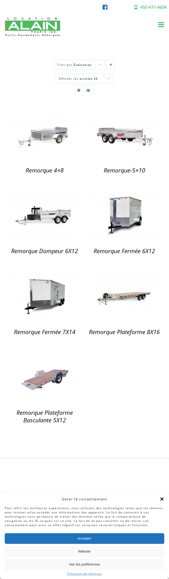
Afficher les (78, 79)
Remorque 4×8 (45, 170)
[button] (162, 499)
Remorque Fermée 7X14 (44, 332)
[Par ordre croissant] (110, 65)
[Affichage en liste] (88, 90)
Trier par (74, 65)
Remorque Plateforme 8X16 (124, 332)
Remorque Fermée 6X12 (124, 251)
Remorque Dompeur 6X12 (44, 251)
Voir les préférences (84, 564)
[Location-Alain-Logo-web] (33, 15)
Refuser (84, 551)
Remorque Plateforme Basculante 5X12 (44, 416)
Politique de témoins (84, 573)
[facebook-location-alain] (105, 6)
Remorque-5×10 (124, 170)
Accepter (84, 538)
